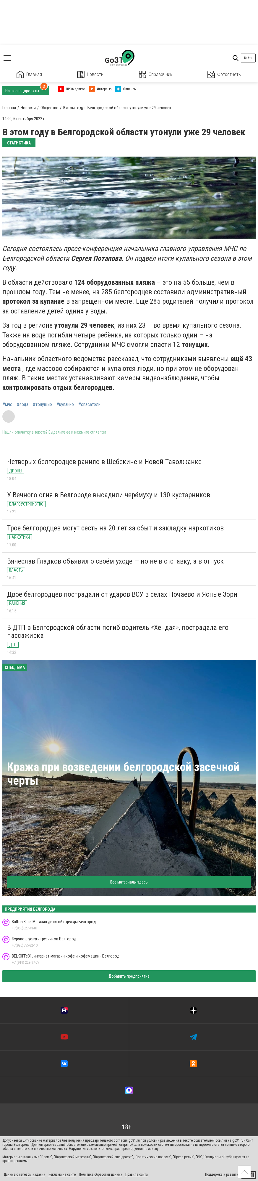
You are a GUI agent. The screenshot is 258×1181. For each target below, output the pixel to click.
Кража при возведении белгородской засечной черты (123, 774)
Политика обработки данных (100, 1174)
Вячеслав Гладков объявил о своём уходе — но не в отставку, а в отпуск (115, 561)
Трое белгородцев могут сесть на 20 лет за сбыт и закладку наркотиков (115, 528)
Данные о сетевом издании (24, 1174)
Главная (29, 74)
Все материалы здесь (129, 882)
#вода (22, 404)
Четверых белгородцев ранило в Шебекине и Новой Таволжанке (104, 462)
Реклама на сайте (62, 1174)
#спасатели (89, 404)
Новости (90, 74)
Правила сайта (136, 1174)
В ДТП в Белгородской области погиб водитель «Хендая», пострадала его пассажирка (117, 631)
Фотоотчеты (224, 74)
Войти (248, 58)
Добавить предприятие (129, 976)
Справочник (155, 74)
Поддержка (214, 1174)
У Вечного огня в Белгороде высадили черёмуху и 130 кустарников (108, 495)
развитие (233, 1174)
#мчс (7, 404)
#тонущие (42, 404)
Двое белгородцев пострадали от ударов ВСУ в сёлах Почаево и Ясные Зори (122, 594)
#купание (65, 404)
